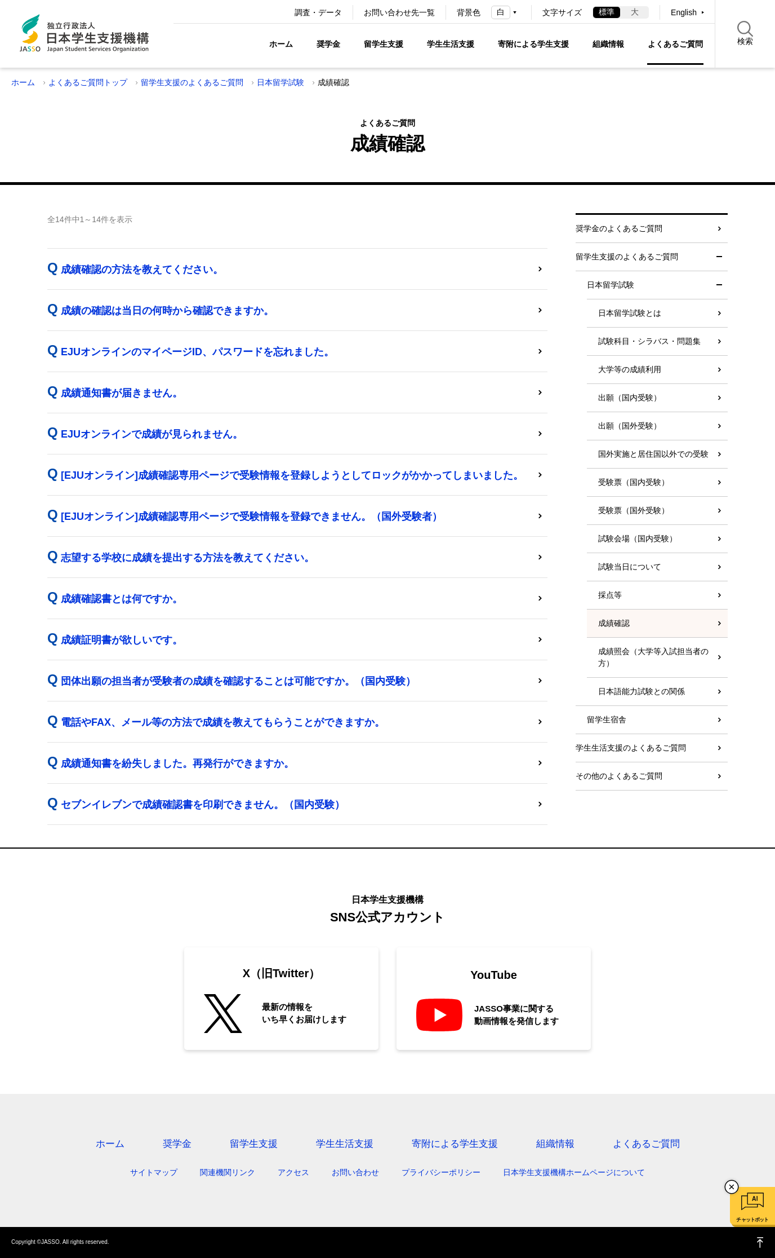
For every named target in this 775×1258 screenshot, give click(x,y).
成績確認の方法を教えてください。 (142, 269)
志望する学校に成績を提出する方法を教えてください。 (187, 557)
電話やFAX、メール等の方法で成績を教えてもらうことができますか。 (223, 722)
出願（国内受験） (629, 397)
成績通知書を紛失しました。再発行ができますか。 (177, 763)
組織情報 (608, 43)
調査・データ (318, 12)
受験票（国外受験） (633, 510)
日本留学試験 (280, 82)
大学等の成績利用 (629, 369)
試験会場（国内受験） (637, 538)
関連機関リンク (227, 1172)
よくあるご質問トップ (87, 82)
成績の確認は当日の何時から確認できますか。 (167, 310)
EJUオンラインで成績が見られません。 (152, 434)
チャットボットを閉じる (731, 1187)
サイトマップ (153, 1172)
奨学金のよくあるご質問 (619, 228)
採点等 (610, 594)
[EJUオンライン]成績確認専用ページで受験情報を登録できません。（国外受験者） (251, 516)
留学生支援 (383, 43)
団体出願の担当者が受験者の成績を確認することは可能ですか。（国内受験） (238, 681)
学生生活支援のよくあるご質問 (631, 747)
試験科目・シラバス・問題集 (649, 341)
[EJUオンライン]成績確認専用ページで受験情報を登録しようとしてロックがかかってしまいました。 (292, 475)
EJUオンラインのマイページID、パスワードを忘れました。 (197, 351)
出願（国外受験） (629, 425)
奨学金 (328, 43)
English (684, 12)
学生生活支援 (450, 43)
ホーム (281, 43)
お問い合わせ (355, 1172)
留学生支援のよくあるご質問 (192, 82)
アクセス (293, 1172)
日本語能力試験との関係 (641, 691)
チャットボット (752, 1219)
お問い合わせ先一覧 (399, 12)
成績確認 (614, 623)
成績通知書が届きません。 (121, 393)
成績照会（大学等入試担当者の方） (653, 657)
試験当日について (629, 566)
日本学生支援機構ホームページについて (574, 1172)
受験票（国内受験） (633, 482)
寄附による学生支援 (533, 43)
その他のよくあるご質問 (619, 775)
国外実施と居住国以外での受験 (653, 453)
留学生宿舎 (606, 719)
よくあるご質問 (675, 43)
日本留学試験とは (629, 312)
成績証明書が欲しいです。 (121, 640)
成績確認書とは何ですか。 (121, 598)
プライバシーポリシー (441, 1172)
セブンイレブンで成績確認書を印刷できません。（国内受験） (203, 804)
